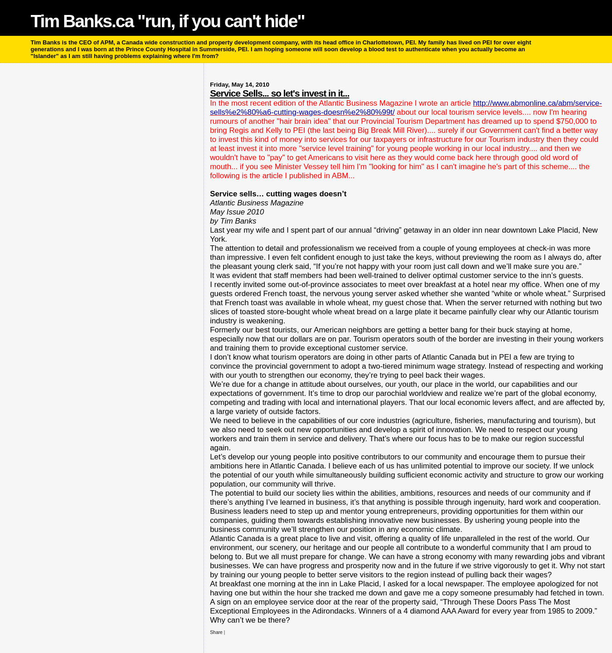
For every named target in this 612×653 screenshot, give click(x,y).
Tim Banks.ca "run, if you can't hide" (168, 21)
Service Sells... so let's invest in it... (279, 93)
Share (216, 632)
